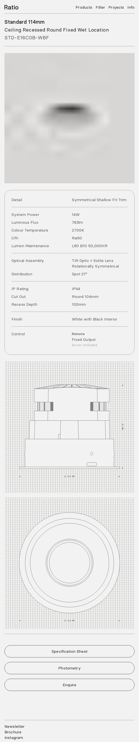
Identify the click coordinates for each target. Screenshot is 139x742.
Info (131, 7)
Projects (117, 7)
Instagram (13, 737)
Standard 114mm (24, 22)
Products (86, 7)
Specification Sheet (69, 651)
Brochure (12, 732)
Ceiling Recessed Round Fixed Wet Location (53, 30)
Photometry (69, 668)
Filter (101, 7)
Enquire (69, 685)
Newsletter (14, 726)
